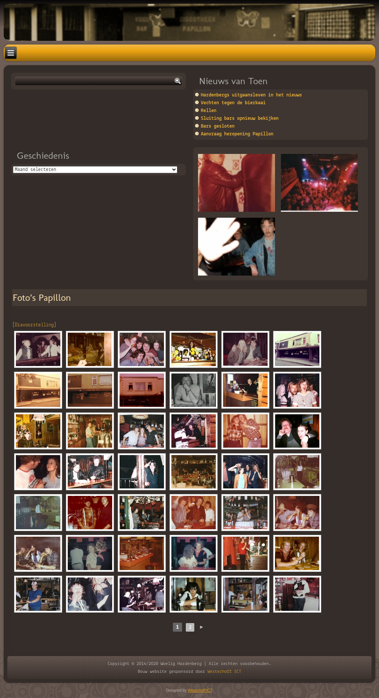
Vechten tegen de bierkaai (233, 103)
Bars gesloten (218, 126)
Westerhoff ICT (224, 671)
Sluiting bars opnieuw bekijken (240, 118)
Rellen (209, 110)
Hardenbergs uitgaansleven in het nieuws (251, 95)
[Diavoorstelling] (34, 325)
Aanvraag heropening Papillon (237, 134)
